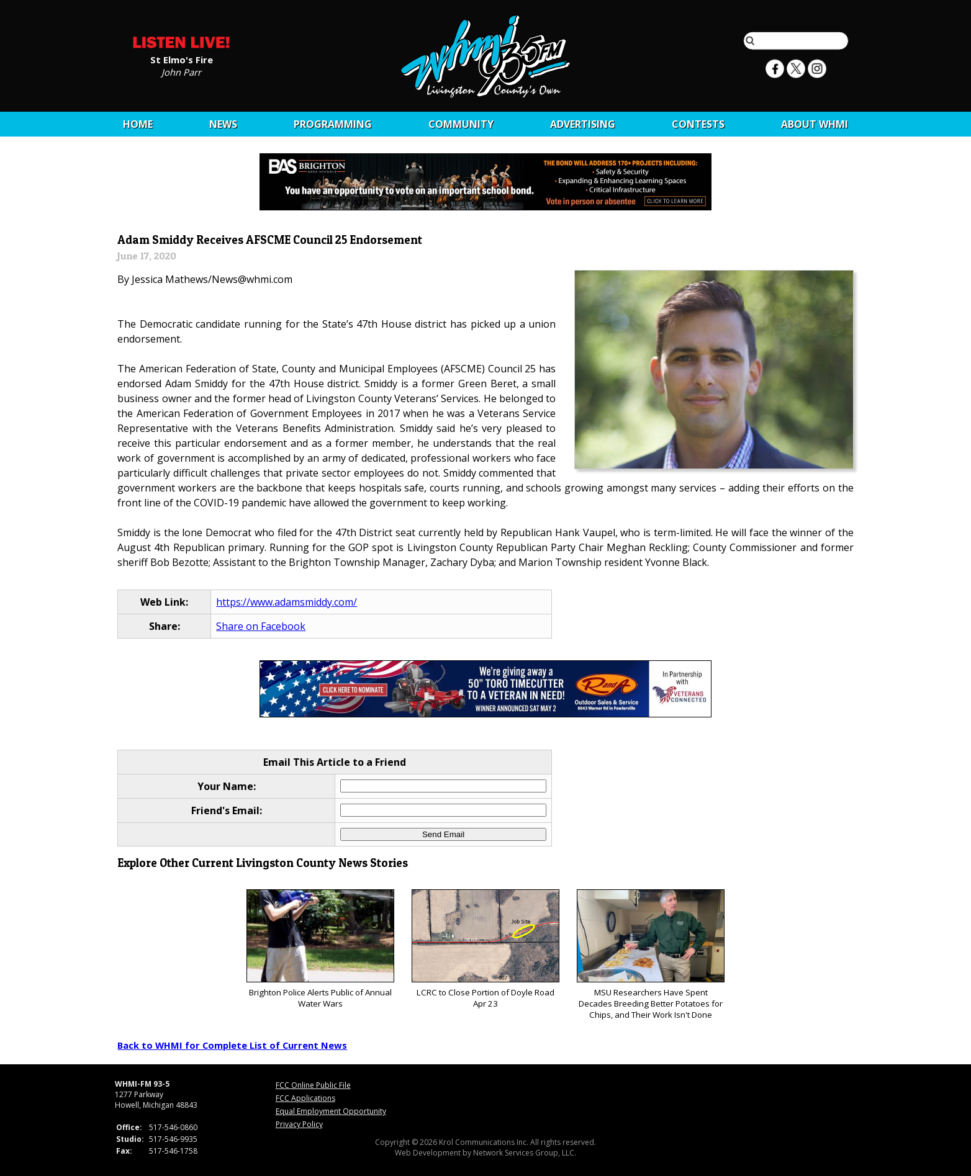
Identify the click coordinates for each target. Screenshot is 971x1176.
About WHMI (814, 124)
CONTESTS (698, 124)
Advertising (582, 124)
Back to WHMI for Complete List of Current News (232, 1045)
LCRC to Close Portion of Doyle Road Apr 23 (485, 949)
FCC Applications (305, 1098)
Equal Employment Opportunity (331, 1111)
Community (461, 124)
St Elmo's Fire (181, 59)
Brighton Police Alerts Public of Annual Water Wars (320, 949)
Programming (333, 124)
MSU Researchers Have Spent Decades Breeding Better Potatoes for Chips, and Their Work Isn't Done (650, 954)
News (223, 124)
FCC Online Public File (313, 1085)
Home (138, 124)
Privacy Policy (299, 1124)
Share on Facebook (260, 626)
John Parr (181, 71)
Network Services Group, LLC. (524, 1152)
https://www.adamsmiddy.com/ (286, 602)
